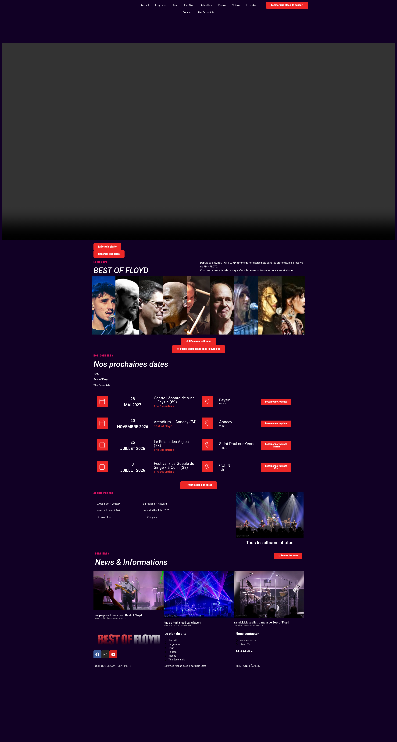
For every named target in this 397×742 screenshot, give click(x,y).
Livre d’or (251, 5)
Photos (222, 5)
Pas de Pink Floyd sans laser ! (182, 637)
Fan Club (189, 5)
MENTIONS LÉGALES (248, 680)
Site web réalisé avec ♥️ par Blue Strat (185, 680)
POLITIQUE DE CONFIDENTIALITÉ (112, 680)
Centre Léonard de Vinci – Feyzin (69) (175, 415)
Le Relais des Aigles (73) (171, 458)
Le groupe (160, 5)
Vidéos (236, 5)
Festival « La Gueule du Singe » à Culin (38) (174, 480)
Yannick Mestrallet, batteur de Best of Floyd (261, 637)
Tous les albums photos (269, 557)
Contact (187, 12)
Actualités (206, 5)
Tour (175, 5)
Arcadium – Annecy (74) (175, 437)
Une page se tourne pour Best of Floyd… (118, 630)
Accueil (145, 5)
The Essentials (206, 12)
